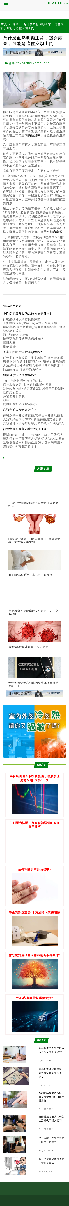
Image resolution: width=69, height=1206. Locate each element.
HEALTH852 (57, 3)
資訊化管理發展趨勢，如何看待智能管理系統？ (51, 1073)
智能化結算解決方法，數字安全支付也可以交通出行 (51, 1096)
